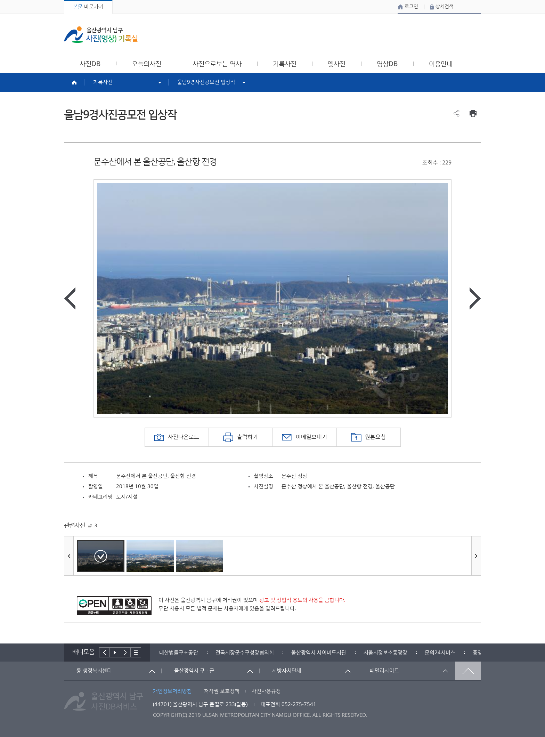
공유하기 (456, 113)
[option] (272, 298)
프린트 (473, 113)
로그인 (411, 6)
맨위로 (468, 671)
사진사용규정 (266, 691)
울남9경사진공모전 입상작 (206, 82)
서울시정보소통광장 (385, 653)
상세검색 (445, 6)
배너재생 (115, 652)
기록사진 (103, 82)
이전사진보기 (69, 298)
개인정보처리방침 (172, 691)
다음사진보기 (475, 298)
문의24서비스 (440, 653)
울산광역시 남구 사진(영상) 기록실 (101, 34)
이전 (104, 652)
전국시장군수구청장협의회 (244, 653)
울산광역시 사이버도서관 (318, 653)
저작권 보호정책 (221, 691)
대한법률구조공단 (178, 653)
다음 (125, 652)
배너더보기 (136, 652)
